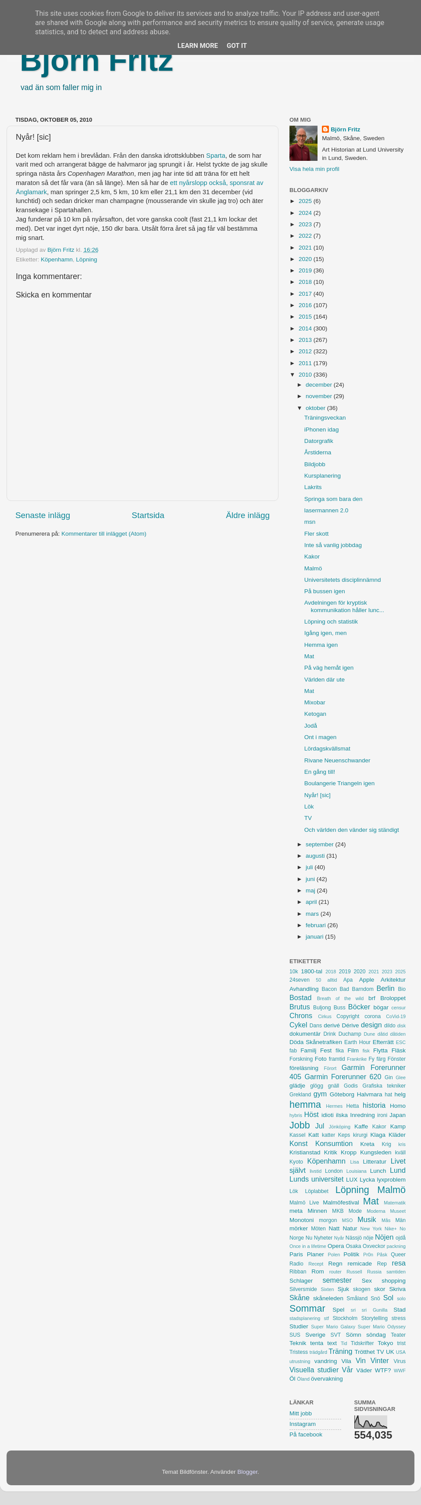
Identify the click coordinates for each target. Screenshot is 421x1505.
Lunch (378, 1171)
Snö (375, 1298)
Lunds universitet (316, 1179)
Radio (296, 1264)
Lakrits (313, 487)
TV (308, 818)
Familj (308, 1050)
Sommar (307, 1308)
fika (339, 1051)
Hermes (334, 1106)
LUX (351, 1179)
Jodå (310, 725)
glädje (297, 1085)
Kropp (349, 1152)
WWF (400, 1370)
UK (390, 1352)
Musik (366, 1219)
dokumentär (305, 1033)
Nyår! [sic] (317, 795)
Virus (400, 1361)
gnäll (333, 1086)
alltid (332, 980)
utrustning (299, 1361)
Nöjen (384, 1237)
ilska (342, 1115)
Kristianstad (305, 1152)
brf (371, 998)
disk (401, 1025)
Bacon (328, 989)
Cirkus (325, 1016)
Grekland (300, 1095)
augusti (316, 855)
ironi (382, 1115)
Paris (296, 1254)
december (320, 384)
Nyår (339, 1237)
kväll (400, 1153)
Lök (309, 806)
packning (396, 1246)
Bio (402, 989)
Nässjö (354, 1238)
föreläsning (303, 1068)
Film (353, 1050)
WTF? (383, 1370)
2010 (306, 374)
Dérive (350, 1025)
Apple (367, 979)
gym (320, 1094)
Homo (398, 1105)
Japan (397, 1115)
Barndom (363, 989)
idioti (327, 1115)
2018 (306, 282)
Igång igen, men (325, 633)
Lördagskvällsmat (327, 748)
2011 (306, 363)
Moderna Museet (386, 1211)
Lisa (354, 1161)
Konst (298, 1143)
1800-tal (311, 971)
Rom (317, 1271)
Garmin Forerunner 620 (342, 1077)
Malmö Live (304, 1203)
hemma (305, 1104)
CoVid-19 (396, 1016)
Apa (348, 980)
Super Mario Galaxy (333, 1326)
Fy (371, 1059)
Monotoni (301, 1220)
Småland (356, 1298)
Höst (311, 1114)
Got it (237, 46)
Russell (354, 1271)
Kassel (297, 1135)
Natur (350, 1228)
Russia (374, 1271)
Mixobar (314, 702)
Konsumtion (334, 1143)
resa (399, 1263)
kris (402, 1144)
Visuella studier (314, 1370)
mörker (298, 1228)
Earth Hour (357, 1042)
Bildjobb (314, 464)
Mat (309, 656)
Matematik (395, 1202)
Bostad (300, 997)
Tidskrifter (362, 1343)
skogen (361, 1289)
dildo (390, 1026)
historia (374, 1105)
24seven (299, 980)
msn (310, 522)
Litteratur (374, 1161)
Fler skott (316, 533)
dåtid (383, 1034)
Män (400, 1220)
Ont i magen (320, 737)
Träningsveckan (325, 417)
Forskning (301, 1059)
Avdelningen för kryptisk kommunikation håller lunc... (344, 606)
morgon (328, 1220)
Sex (367, 1280)
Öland (303, 1379)
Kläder (397, 1134)
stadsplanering (304, 1318)
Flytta (380, 1050)
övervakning (327, 1378)
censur (399, 1007)
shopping (394, 1280)
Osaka (353, 1246)
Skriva (397, 1289)
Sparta (215, 155)
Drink (330, 1034)
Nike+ (391, 1228)
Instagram (302, 1424)
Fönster (397, 1059)
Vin (361, 1360)
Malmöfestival (341, 1202)
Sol (388, 1298)
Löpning (86, 259)
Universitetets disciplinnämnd (342, 580)
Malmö (313, 568)
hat (388, 1095)
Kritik (330, 1152)
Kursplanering (322, 475)
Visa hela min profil (314, 169)
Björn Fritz (96, 60)
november (320, 396)
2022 (306, 235)
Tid (344, 1343)
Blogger (247, 1472)
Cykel (298, 1025)
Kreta (367, 1144)
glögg (316, 1086)
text (332, 1343)
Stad (399, 1309)
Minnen (317, 1211)
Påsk (382, 1254)
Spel (338, 1309)
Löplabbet (316, 1191)
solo (401, 1298)
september (320, 844)
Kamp (398, 1126)
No (403, 1228)
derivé (332, 1025)
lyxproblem (391, 1179)
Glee (401, 1077)
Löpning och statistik (331, 621)
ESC (401, 1042)
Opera (336, 1246)
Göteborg (342, 1094)
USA (401, 1352)
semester (337, 1280)
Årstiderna (318, 452)
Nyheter (323, 1238)
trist (401, 1343)
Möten (318, 1229)
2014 (306, 328)
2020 (306, 259)
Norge (296, 1238)
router (335, 1271)
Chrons (300, 1015)
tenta (316, 1343)
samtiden (396, 1271)
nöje (369, 1238)
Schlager (301, 1280)
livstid (315, 1171)
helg (400, 1094)
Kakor (312, 556)
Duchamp (350, 1034)
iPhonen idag (321, 429)
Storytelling (374, 1318)
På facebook (305, 1434)
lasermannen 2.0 (326, 510)
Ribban (297, 1272)
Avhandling (304, 989)
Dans (316, 1026)
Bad (344, 989)
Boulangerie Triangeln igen (339, 783)
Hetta (352, 1106)
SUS (294, 1335)
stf (326, 1318)
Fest (326, 1050)
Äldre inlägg (248, 515)
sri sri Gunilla (369, 1310)
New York (371, 1228)
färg (380, 1059)
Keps (344, 1135)
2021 (306, 247)
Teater (398, 1335)
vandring (325, 1361)
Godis (351, 1086)
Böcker (359, 1007)
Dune (369, 1034)
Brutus (299, 1007)
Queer (398, 1254)
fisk (366, 1050)
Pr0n (368, 1254)
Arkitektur (393, 979)
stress (399, 1318)
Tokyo (385, 1343)
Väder (364, 1370)
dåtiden (398, 1034)
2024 (306, 213)
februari (317, 925)
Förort (330, 1068)
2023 (306, 224)
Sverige (315, 1334)
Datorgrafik (318, 441)
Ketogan (315, 714)
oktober (316, 408)
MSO (347, 1220)
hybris (295, 1115)
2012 (306, 351)
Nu (309, 1238)
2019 (306, 270)
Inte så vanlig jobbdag (333, 545)
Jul (320, 1126)
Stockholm (344, 1318)
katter (328, 1135)
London (334, 1171)
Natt (334, 1228)
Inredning (362, 1115)
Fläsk (399, 1050)
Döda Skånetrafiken (315, 1042)
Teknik (297, 1343)
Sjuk (343, 1289)
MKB (337, 1211)
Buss (340, 1008)
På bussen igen (324, 591)
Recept (315, 1263)
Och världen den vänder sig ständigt (351, 830)
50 (318, 980)
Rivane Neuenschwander (337, 760)
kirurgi (360, 1135)
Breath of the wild (340, 998)
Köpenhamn (57, 259)
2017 (306, 293)
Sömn (353, 1334)
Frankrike (357, 1059)
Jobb (299, 1125)
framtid (337, 1059)
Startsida (148, 515)
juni (311, 879)
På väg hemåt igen (329, 667)
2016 (306, 305)
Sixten (327, 1289)
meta (296, 1211)
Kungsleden (375, 1152)
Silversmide (303, 1289)
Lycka (367, 1179)
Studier (298, 1326)
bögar (381, 1007)
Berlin (385, 988)
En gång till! (319, 772)
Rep (382, 1264)
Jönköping (339, 1126)
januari (315, 936)
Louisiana (356, 1171)
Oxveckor (374, 1246)
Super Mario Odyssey (382, 1326)
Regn (335, 1263)
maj (311, 890)
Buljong (322, 1008)
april (312, 902)
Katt (313, 1134)
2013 (306, 340)
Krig (386, 1144)
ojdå (401, 1238)
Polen (334, 1254)
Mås (386, 1220)
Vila (346, 1361)
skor (379, 1289)
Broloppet (393, 998)
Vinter (380, 1360)
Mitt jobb (300, 1413)
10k (293, 971)
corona (372, 1016)
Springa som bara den (333, 499)
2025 (306, 201)
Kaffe (361, 1126)
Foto (321, 1058)
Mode (355, 1211)
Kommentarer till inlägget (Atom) (103, 533)
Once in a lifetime (307, 1246)
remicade (360, 1263)
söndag (375, 1334)
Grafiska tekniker (384, 1086)
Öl (292, 1378)
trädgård (318, 1352)
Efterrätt (383, 1042)
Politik (351, 1254)
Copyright (347, 1016)
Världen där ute (324, 679)
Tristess (298, 1352)
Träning (340, 1351)
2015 (306, 316)
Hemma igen (321, 645)
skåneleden (328, 1298)
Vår (347, 1370)
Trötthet (364, 1352)
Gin (389, 1077)
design (371, 1025)
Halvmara (369, 1094)
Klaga (378, 1134)
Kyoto (296, 1162)
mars (313, 913)
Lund (398, 1170)
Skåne (299, 1298)
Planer (315, 1254)
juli (310, 867)
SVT (336, 1335)
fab (293, 1051)
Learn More (198, 46)
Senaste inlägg (42, 515)
